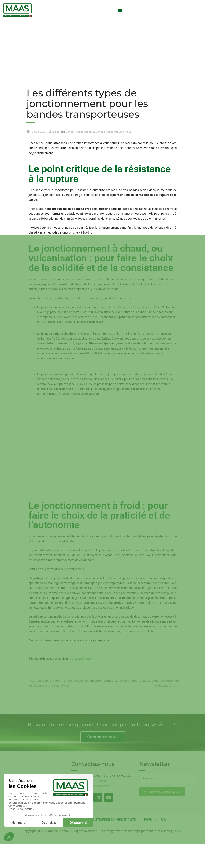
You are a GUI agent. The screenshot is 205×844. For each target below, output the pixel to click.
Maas (56, 131)
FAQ (163, 819)
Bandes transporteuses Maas (113, 131)
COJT (179, 831)
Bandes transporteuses (80, 131)
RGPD (148, 819)
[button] (119, 10)
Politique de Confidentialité (113, 819)
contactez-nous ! (81, 658)
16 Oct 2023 (38, 131)
